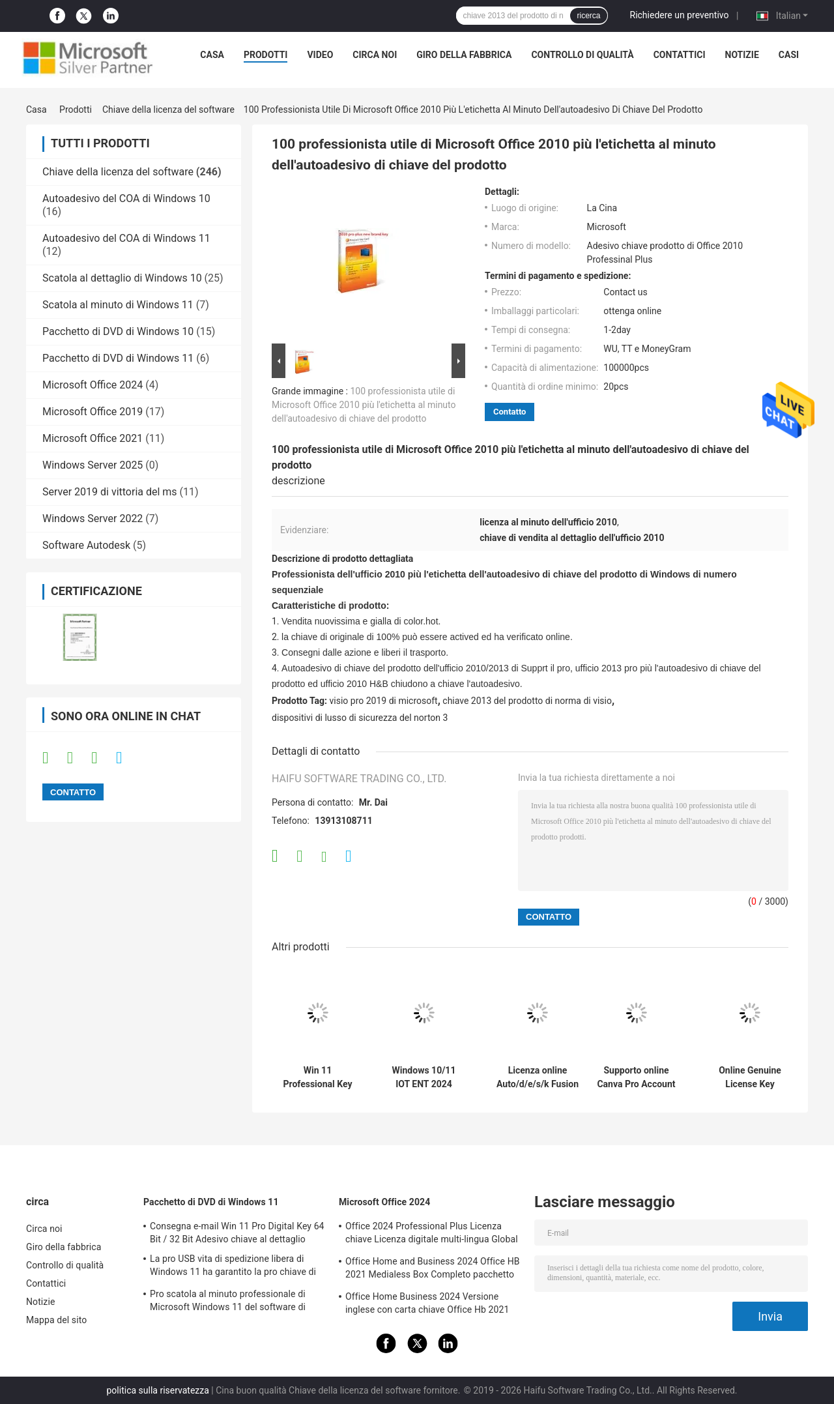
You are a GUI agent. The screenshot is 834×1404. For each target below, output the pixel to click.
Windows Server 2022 (92, 518)
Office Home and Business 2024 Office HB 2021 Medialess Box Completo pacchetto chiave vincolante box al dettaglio (432, 1269)
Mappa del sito (56, 1320)
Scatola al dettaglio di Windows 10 (122, 278)
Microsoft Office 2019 (92, 411)
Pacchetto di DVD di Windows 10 (118, 331)
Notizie (742, 55)
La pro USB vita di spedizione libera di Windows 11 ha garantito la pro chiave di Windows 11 (233, 1267)
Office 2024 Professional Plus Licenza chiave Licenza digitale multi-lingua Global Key (431, 1234)
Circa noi (374, 55)
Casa (212, 55)
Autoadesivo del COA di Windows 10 (126, 198)
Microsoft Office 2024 (92, 385)
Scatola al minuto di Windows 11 (118, 305)
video (320, 55)
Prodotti (266, 55)
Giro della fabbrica (463, 55)
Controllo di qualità (582, 55)
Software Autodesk (86, 545)
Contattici (680, 55)
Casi (789, 55)
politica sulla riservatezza (158, 1390)
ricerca (588, 15)
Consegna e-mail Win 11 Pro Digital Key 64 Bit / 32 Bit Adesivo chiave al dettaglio (237, 1232)
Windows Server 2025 (92, 465)
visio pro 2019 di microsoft (384, 700)
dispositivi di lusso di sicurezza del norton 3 (360, 717)
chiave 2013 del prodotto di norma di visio (527, 700)
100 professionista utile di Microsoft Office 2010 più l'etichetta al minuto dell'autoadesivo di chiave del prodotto (364, 405)
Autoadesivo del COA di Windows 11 (126, 238)
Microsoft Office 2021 (92, 438)
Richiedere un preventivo (679, 15)
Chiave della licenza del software (168, 109)
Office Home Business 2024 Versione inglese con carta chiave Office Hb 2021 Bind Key (427, 1305)
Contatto (509, 412)
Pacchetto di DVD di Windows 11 (118, 358)
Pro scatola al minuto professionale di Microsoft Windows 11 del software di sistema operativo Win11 (228, 1302)
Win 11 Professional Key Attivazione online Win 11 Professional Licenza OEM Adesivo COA (317, 1077)
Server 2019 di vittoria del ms (109, 492)
